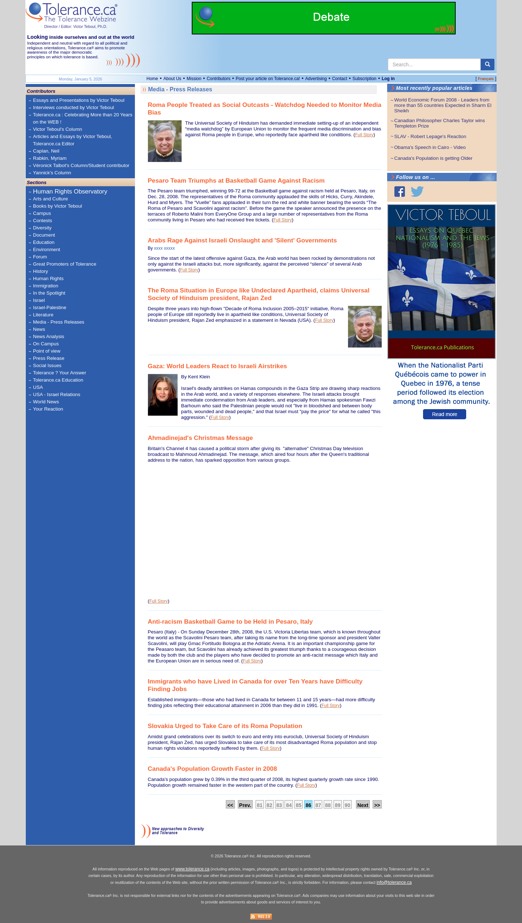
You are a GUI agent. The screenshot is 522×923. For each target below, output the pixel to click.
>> (377, 805)
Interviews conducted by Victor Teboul (73, 107)
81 (259, 805)
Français (486, 78)
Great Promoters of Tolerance (64, 264)
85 (299, 805)
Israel (39, 300)
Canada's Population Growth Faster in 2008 (212, 768)
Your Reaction (48, 409)
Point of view (47, 351)
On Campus (46, 343)
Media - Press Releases (58, 322)
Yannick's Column (52, 172)
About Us (172, 78)
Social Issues (47, 365)
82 (269, 805)
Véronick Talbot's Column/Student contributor (81, 165)
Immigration (45, 285)
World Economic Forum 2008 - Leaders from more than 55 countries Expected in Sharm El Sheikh (443, 105)
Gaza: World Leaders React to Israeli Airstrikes (217, 366)
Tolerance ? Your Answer (59, 372)
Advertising (316, 78)
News (39, 329)
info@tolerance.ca (394, 882)
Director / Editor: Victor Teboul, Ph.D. (75, 26)
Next (362, 805)
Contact (339, 78)
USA (38, 387)
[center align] (487, 64)
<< (230, 805)
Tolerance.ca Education (58, 380)
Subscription (364, 78)
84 (289, 805)
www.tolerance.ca (192, 869)
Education (43, 242)
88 (328, 805)
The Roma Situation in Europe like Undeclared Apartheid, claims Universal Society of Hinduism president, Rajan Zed (259, 294)
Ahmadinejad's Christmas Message (200, 437)
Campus (42, 213)
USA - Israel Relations (56, 394)
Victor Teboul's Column (57, 129)
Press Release (49, 358)
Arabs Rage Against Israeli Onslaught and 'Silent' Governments (242, 240)
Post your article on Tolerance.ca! (268, 78)
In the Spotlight (49, 293)
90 (348, 805)
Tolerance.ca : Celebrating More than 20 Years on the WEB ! (82, 118)
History (40, 271)
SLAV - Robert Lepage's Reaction (430, 136)
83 (279, 805)
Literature (43, 314)
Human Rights (48, 278)
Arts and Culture (50, 198)
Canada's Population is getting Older (433, 158)
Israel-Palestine (49, 307)
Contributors (218, 78)
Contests (42, 220)
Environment (46, 249)
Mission (194, 78)
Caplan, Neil (46, 151)
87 (318, 805)
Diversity (42, 227)
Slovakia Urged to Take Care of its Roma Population (225, 725)
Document (44, 235)
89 (338, 805)
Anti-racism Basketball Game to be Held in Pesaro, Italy (230, 621)
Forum (40, 256)
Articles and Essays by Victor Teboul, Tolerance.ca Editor (72, 140)
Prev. (245, 805)
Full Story (364, 134)
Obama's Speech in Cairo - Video (430, 147)
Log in (388, 78)
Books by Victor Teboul (57, 206)
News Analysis (48, 336)
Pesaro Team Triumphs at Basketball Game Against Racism (236, 180)
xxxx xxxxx (164, 248)
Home (152, 78)
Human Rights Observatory (70, 191)
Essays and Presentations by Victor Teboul (78, 100)
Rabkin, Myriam (50, 158)
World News (46, 401)
